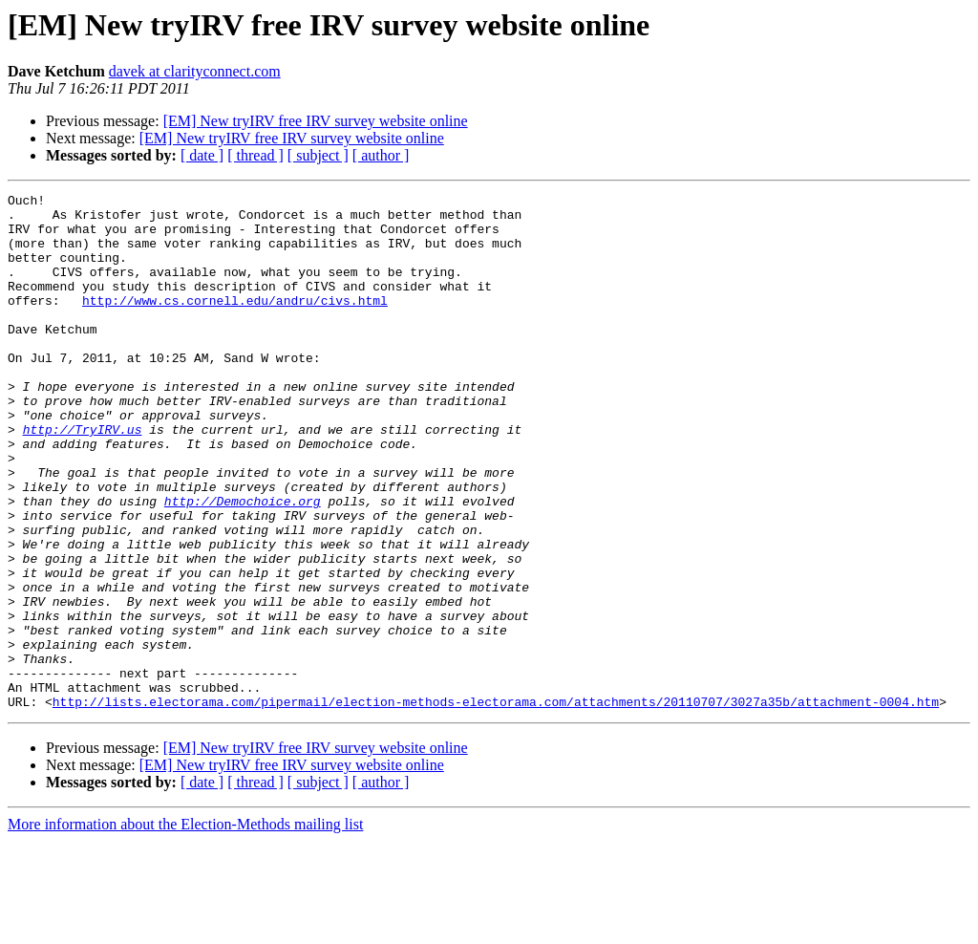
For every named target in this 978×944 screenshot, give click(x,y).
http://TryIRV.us (82, 477)
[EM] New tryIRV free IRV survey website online (315, 121)
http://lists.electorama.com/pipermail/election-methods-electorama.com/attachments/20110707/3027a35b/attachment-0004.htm (496, 804)
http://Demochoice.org (242, 563)
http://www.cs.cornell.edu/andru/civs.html (235, 323)
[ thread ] (255, 155)
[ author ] (381, 155)
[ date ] (202, 155)
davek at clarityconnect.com (195, 71)
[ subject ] (318, 155)
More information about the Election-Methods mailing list (185, 927)
